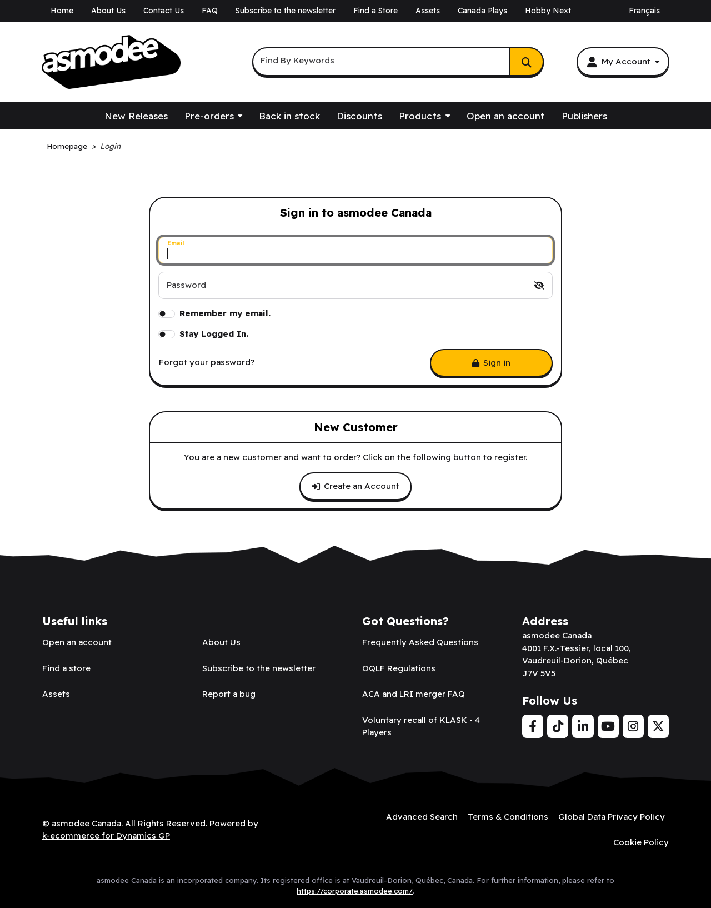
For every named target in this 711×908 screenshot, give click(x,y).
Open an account (506, 116)
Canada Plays (482, 11)
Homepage (67, 146)
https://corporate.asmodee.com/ (355, 890)
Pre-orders (209, 116)
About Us (108, 11)
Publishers (584, 116)
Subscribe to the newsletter (286, 11)
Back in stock (289, 116)
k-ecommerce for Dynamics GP (106, 835)
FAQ (210, 11)
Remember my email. (225, 313)
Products (420, 116)
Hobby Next (548, 11)
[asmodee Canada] (111, 62)
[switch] (539, 285)
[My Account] (623, 61)
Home (62, 11)
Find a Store (375, 11)
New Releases (136, 116)
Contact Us (163, 11)
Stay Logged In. (213, 333)
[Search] (526, 61)
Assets (427, 11)
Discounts (359, 116)
